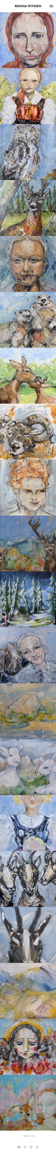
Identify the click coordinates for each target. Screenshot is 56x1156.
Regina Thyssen (28, 6)
